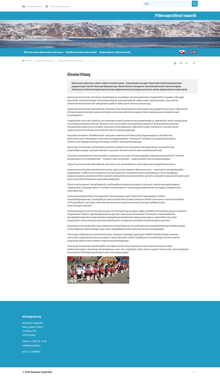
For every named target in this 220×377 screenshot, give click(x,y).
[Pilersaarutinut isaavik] (57, 6)
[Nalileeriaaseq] (187, 63)
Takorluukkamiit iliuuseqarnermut (70, 61)
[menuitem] (43, 52)
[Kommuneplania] (32, 6)
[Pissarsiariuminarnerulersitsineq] (194, 63)
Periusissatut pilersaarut (44, 61)
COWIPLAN (194, 372)
